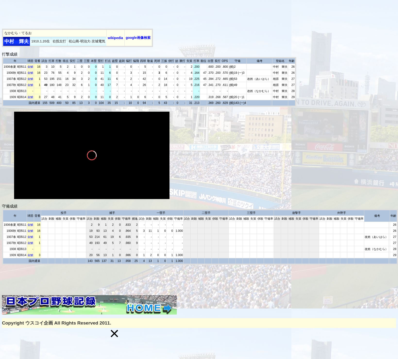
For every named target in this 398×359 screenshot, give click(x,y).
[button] (114, 333)
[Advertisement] (90, 13)
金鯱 (30, 66)
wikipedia (115, 38)
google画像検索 (138, 38)
